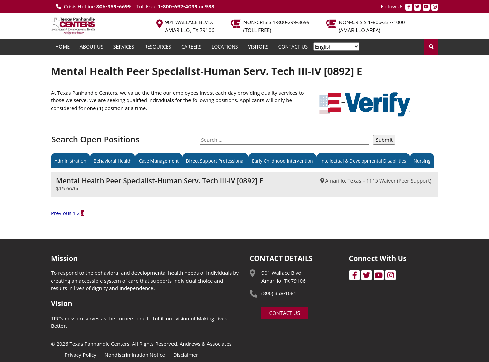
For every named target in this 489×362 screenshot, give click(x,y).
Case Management (159, 160)
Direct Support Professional (215, 160)
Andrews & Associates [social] (206, 343)
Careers (191, 46)
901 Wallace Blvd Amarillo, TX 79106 (283, 276)
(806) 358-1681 (278, 293)
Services (123, 46)
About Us (91, 46)
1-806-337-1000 (386, 22)
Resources (157, 46)
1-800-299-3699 (291, 22)
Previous (61, 213)
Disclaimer (185, 354)
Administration (70, 160)
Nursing (422, 160)
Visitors (258, 46)
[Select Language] (336, 46)
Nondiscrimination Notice (135, 354)
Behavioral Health (113, 160)
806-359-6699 (113, 6)
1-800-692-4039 (177, 6)
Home (62, 46)
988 (209, 6)
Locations (225, 46)
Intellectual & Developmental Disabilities (363, 160)
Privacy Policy (80, 354)
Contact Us (293, 46)
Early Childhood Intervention (282, 160)
